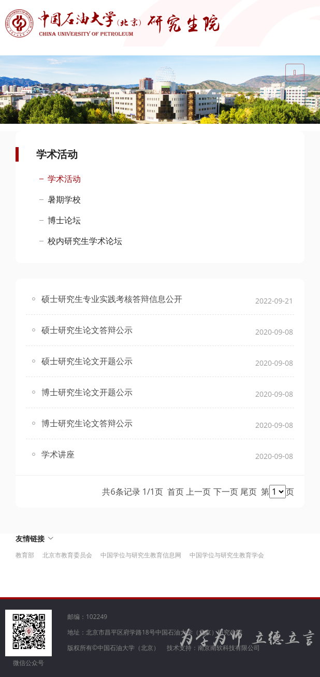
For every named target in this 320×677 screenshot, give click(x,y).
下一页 (225, 491)
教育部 (25, 555)
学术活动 (64, 178)
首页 (175, 491)
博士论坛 (64, 220)
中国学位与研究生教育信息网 (140, 555)
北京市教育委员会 (67, 555)
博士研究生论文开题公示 (87, 392)
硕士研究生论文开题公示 (87, 361)
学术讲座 (58, 454)
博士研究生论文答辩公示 (87, 423)
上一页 (198, 491)
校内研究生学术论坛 (85, 241)
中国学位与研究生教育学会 (227, 555)
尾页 (248, 491)
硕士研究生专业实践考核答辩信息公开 (111, 299)
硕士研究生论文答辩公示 (87, 330)
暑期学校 (64, 199)
